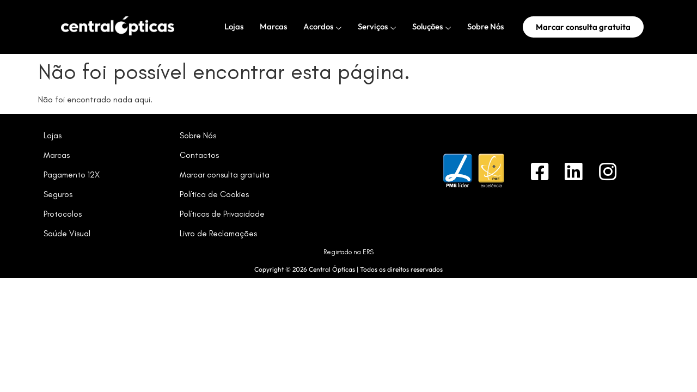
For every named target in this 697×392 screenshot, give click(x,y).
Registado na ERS (348, 252)
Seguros (58, 194)
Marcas (273, 26)
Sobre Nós (485, 26)
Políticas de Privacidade (222, 214)
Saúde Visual (67, 233)
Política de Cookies (214, 194)
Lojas (233, 26)
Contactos (199, 155)
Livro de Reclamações (218, 233)
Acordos (322, 26)
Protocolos (63, 214)
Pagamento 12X (72, 175)
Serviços (377, 26)
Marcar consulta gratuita (225, 175)
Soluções (431, 26)
